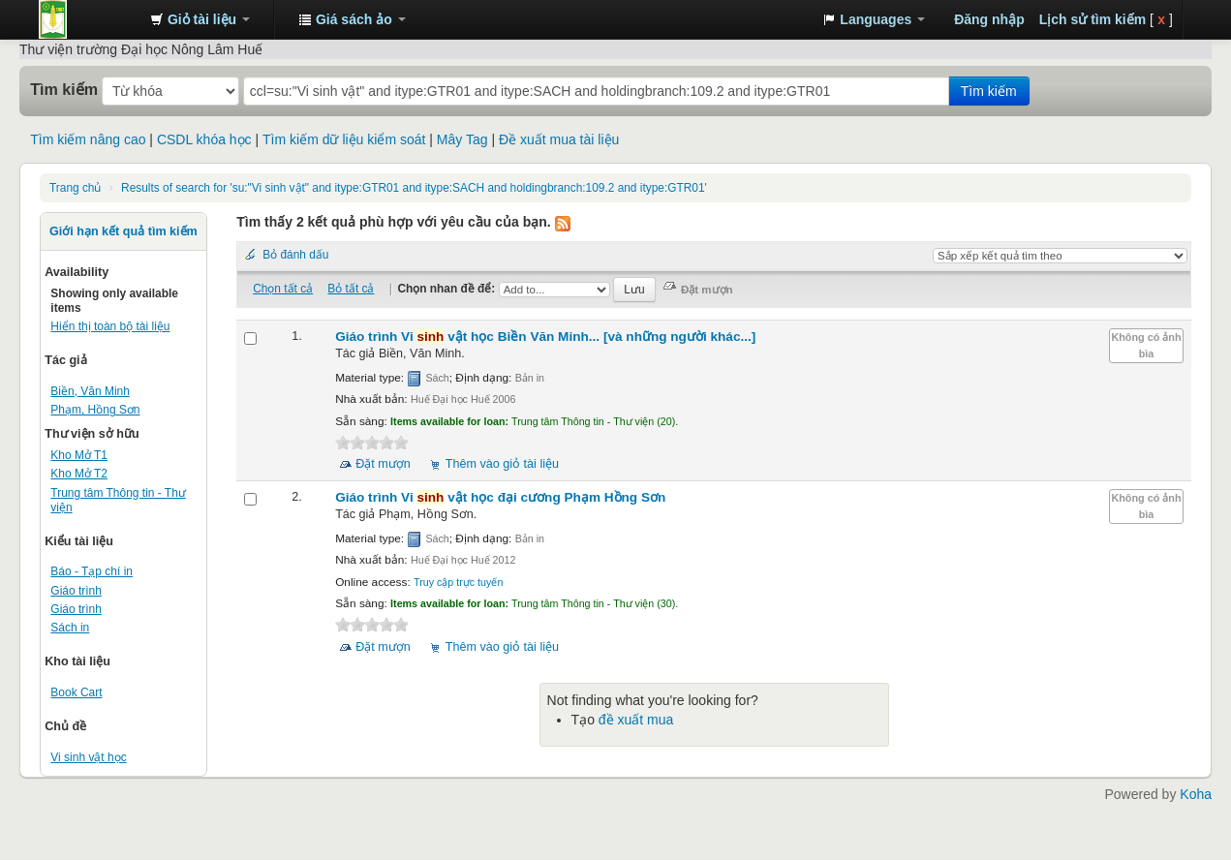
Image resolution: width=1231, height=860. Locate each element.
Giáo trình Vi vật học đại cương (500, 497)
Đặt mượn (383, 464)
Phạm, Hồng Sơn (94, 409)
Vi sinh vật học (88, 757)
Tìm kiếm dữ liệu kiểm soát (343, 139)
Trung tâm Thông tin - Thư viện (87, 19)
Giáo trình (76, 591)
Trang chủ (75, 188)
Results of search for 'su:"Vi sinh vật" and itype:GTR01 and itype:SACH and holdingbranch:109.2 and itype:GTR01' (414, 188)
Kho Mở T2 (79, 473)
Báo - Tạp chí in (91, 571)
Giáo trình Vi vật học (545, 336)
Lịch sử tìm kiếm (1092, 19)
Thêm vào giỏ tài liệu (502, 464)
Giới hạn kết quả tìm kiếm (123, 231)
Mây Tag (462, 139)
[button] (200, 19)
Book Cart (76, 692)
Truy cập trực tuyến (458, 582)
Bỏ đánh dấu (295, 254)
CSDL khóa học (204, 139)
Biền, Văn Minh (90, 391)
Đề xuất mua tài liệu (559, 139)
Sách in (69, 627)
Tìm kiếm (64, 89)
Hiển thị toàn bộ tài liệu (109, 326)
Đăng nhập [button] (989, 19)
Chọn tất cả (283, 288)
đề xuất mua (636, 719)
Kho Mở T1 (79, 455)
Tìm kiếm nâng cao (87, 139)
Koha (1196, 794)
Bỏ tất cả (350, 288)
